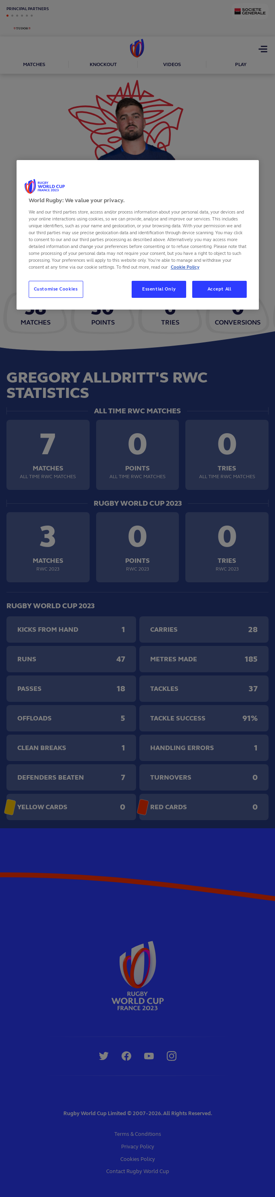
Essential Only (159, 289)
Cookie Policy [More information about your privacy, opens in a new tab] (185, 267)
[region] (138, 235)
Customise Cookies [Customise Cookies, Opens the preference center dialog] (56, 289)
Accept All (219, 289)
